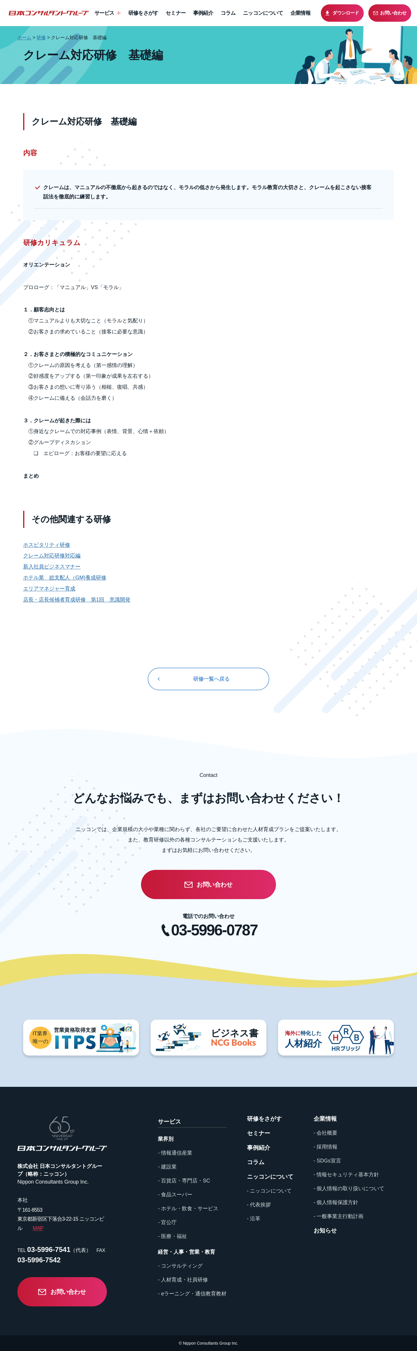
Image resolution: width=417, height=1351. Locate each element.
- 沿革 (254, 1219)
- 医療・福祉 (172, 1236)
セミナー (176, 13)
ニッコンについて (263, 13)
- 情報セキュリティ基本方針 (346, 1174)
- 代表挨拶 (259, 1205)
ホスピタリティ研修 (46, 545)
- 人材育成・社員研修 (183, 1280)
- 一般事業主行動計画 (339, 1216)
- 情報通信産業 (175, 1153)
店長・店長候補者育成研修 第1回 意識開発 (76, 600)
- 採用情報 (326, 1147)
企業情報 (300, 13)
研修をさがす (143, 13)
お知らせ (325, 1230)
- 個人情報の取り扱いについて (349, 1188)
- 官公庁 (167, 1222)
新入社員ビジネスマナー (52, 566)
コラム (228, 13)
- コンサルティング (180, 1266)
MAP (38, 1228)
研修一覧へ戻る (211, 679)
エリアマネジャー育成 (49, 588)
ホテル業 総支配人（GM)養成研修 (64, 577)
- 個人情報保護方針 (336, 1202)
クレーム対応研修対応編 (52, 555)
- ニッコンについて (269, 1191)
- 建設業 (167, 1167)
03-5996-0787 (214, 930)
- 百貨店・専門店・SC (184, 1181)
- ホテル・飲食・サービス (188, 1208)
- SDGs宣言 (327, 1161)
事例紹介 (203, 13)
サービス (104, 13)
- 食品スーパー (175, 1194)
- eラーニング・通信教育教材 (192, 1294)
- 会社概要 (326, 1133)
